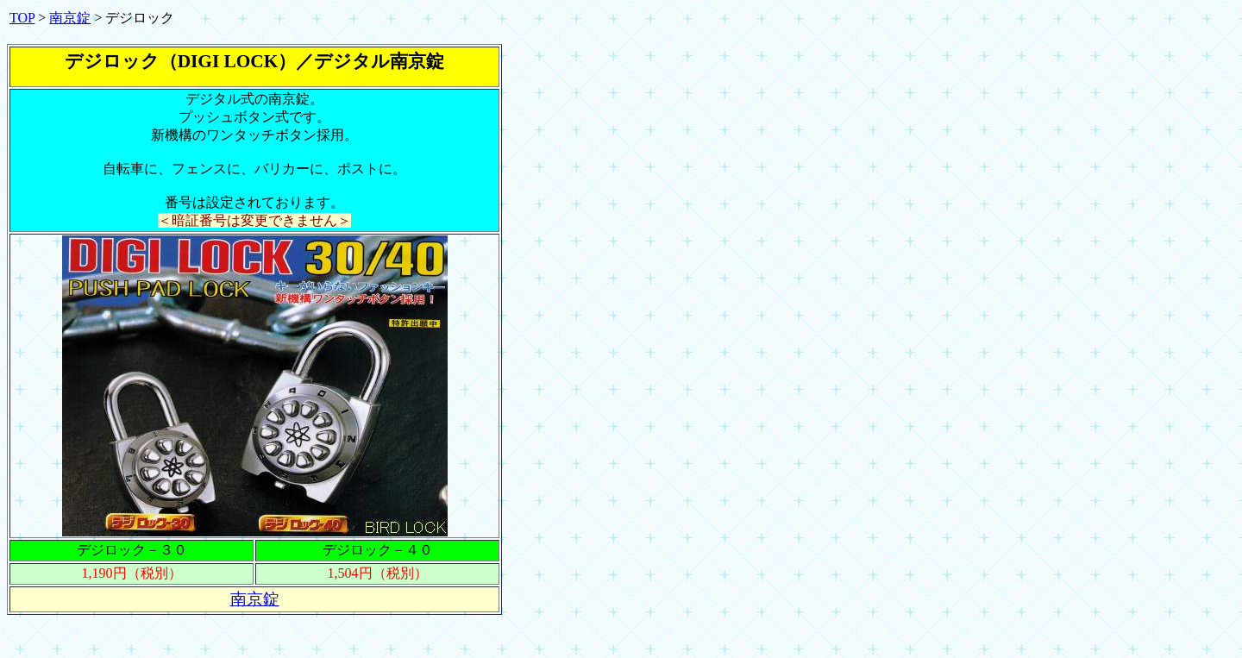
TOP (21, 17)
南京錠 (70, 17)
